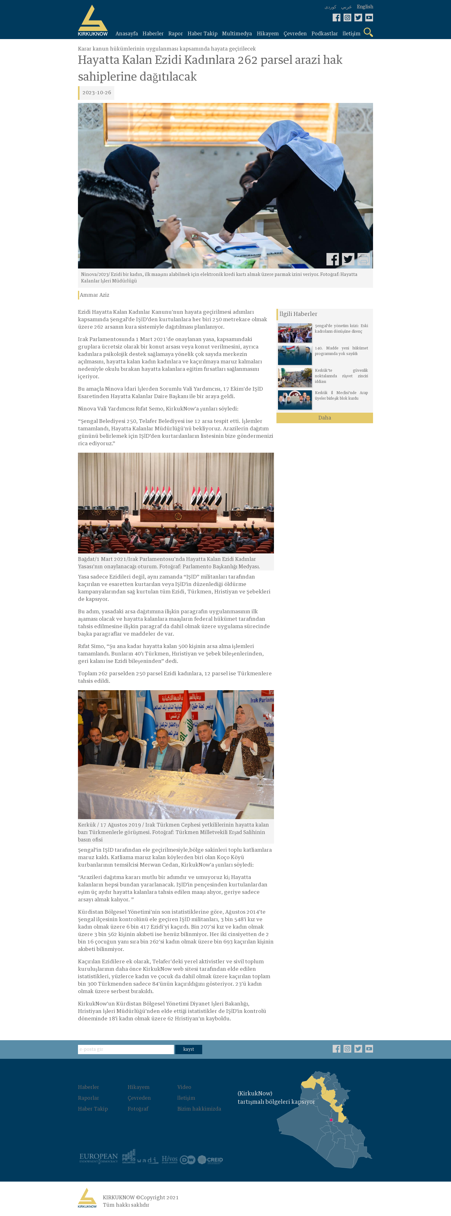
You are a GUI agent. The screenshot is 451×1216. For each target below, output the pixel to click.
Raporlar (88, 1097)
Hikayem (139, 1087)
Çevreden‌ (139, 1097)
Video (184, 1087)
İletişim (186, 1097)
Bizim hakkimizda (199, 1108)
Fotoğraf (138, 1108)
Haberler (88, 1087)
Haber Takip (93, 1108)
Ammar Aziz (94, 295)
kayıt (189, 1049)
